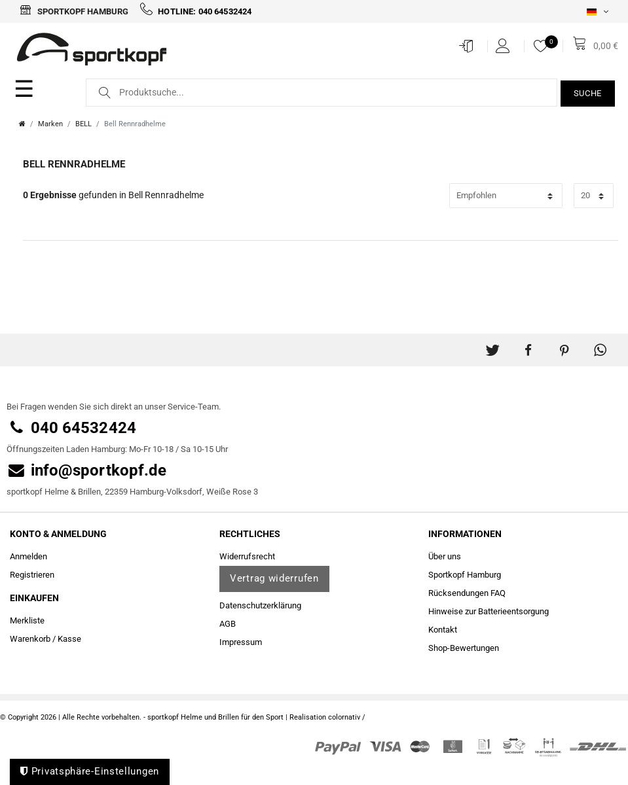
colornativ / (346, 717)
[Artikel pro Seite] (594, 195)
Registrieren (32, 575)
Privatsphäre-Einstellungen (89, 771)
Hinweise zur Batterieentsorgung (488, 611)
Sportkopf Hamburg (74, 11)
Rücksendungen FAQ (467, 593)
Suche (588, 93)
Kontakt (442, 630)
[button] (492, 345)
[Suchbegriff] (321, 92)
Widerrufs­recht (247, 556)
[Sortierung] (506, 195)
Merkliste (27, 620)
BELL (83, 124)
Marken (50, 124)
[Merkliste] (544, 46)
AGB (227, 624)
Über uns (444, 556)
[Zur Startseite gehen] (22, 124)
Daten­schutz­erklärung (260, 605)
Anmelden (28, 556)
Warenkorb (30, 639)
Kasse (69, 639)
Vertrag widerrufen (274, 578)
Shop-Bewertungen (463, 648)
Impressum (240, 642)
